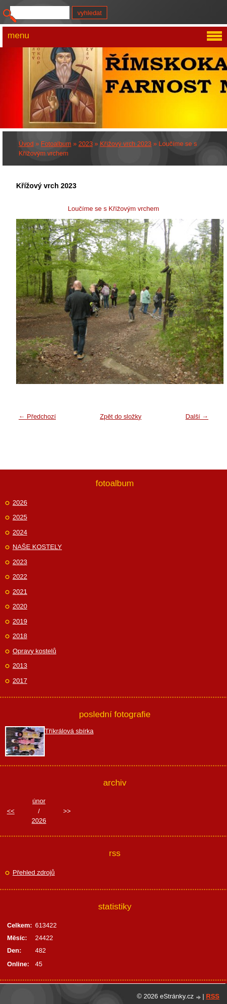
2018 (20, 636)
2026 (20, 502)
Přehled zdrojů (34, 872)
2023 (86, 143)
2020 (20, 606)
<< (11, 811)
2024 (20, 532)
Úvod (26, 143)
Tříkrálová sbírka (69, 731)
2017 (20, 680)
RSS (212, 996)
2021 (20, 591)
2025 (20, 517)
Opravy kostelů (34, 651)
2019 (20, 621)
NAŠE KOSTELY (37, 547)
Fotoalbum (56, 143)
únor (38, 801)
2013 (20, 665)
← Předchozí (37, 416)
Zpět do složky (120, 416)
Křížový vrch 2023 (126, 143)
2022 (20, 576)
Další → (196, 416)
